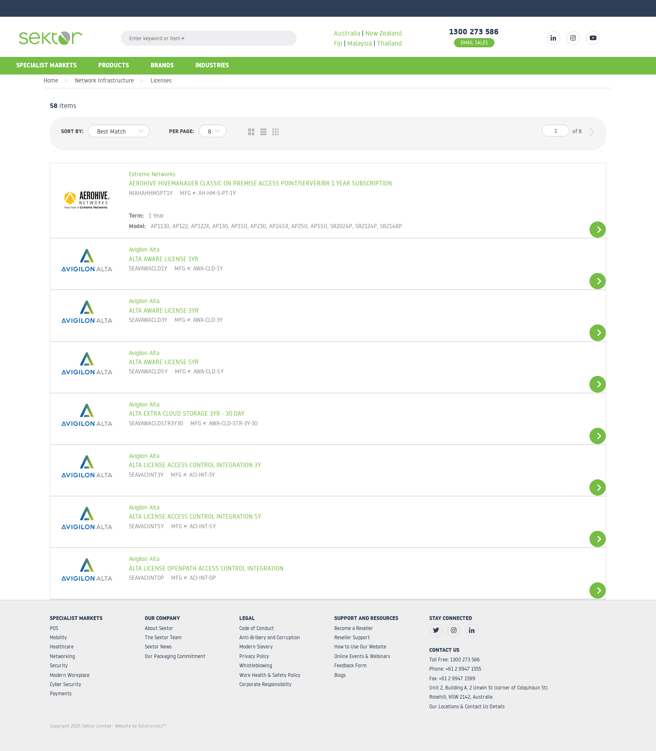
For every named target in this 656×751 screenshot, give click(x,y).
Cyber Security (65, 684)
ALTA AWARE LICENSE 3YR (164, 310)
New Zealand (383, 33)
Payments (61, 693)
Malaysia (359, 43)
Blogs (340, 675)
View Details (597, 229)
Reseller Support (352, 637)
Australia (348, 33)
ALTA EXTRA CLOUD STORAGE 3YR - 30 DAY (186, 413)
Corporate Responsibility (265, 684)
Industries (212, 66)
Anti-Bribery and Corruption (269, 637)
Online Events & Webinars (362, 656)
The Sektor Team (163, 637)
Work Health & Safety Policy (269, 675)
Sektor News (158, 646)
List (261, 132)
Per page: (181, 132)
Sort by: (72, 132)
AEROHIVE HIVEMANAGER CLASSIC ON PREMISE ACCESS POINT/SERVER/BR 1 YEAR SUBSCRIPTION (260, 183)
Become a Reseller (353, 628)
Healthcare (62, 646)
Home (51, 80)
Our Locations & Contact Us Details (467, 706)
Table (273, 132)
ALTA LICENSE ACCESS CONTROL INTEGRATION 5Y (195, 516)
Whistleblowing (255, 665)
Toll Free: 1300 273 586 (454, 659)
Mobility (58, 637)
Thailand (389, 43)
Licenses (161, 80)
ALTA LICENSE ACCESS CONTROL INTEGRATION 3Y (195, 464)
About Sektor (159, 628)
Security (59, 665)
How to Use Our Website (360, 646)
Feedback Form (350, 665)
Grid (249, 132)
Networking (62, 656)
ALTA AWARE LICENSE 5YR (164, 361)
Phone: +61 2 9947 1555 (455, 669)
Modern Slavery (256, 646)
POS (54, 628)
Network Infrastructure (104, 80)
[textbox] (209, 38)
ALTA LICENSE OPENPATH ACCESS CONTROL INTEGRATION (206, 568)
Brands (162, 66)
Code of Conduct (256, 628)
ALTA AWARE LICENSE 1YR (163, 259)
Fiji (338, 43)
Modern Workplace (70, 675)
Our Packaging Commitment (175, 656)
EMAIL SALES (474, 42)
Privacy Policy (254, 656)
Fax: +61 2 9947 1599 (452, 678)
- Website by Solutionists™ (139, 726)
